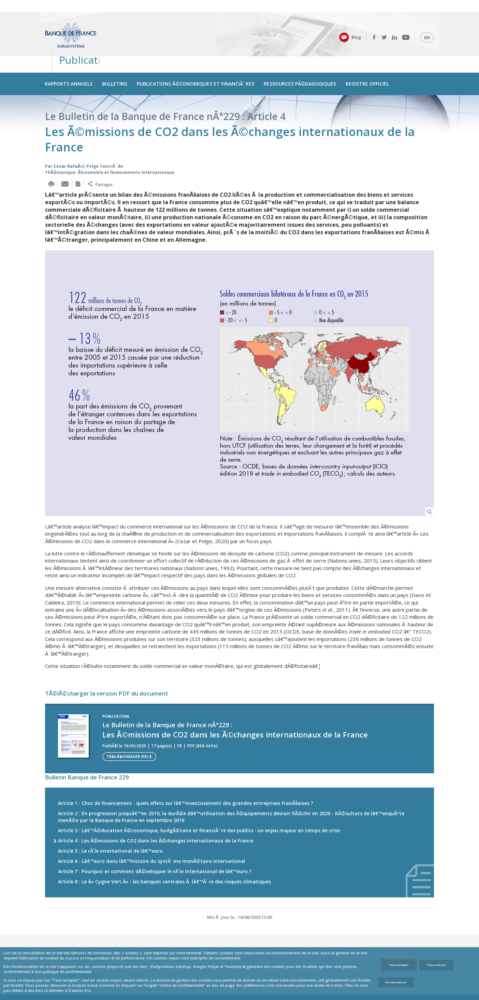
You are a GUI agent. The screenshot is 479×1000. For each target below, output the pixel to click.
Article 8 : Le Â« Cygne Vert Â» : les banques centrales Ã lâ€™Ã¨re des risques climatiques (164, 853)
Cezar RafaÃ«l (69, 138)
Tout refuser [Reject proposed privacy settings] (436, 965)
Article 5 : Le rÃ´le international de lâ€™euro (110, 823)
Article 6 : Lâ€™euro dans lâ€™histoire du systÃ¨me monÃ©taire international (151, 833)
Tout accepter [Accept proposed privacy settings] (399, 965)
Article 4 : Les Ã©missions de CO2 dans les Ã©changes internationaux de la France (155, 812)
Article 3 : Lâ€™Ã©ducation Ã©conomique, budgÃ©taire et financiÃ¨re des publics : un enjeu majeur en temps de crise (199, 802)
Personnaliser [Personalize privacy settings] (396, 982)
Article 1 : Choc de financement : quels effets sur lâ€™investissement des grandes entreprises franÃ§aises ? (185, 775)
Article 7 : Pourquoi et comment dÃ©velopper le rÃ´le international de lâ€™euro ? (154, 843)
